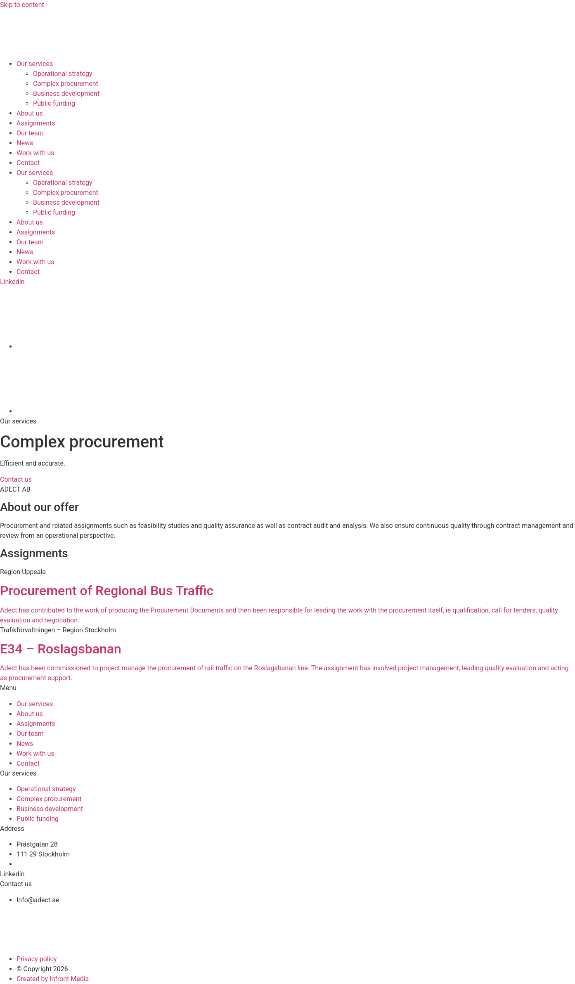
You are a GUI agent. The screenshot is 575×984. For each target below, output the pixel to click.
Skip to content (22, 5)
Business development (66, 93)
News (25, 143)
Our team (30, 133)
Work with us (35, 153)
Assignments (36, 123)
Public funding (54, 103)
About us (30, 113)
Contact (28, 163)
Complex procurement (65, 84)
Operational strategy (62, 74)
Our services (35, 64)
